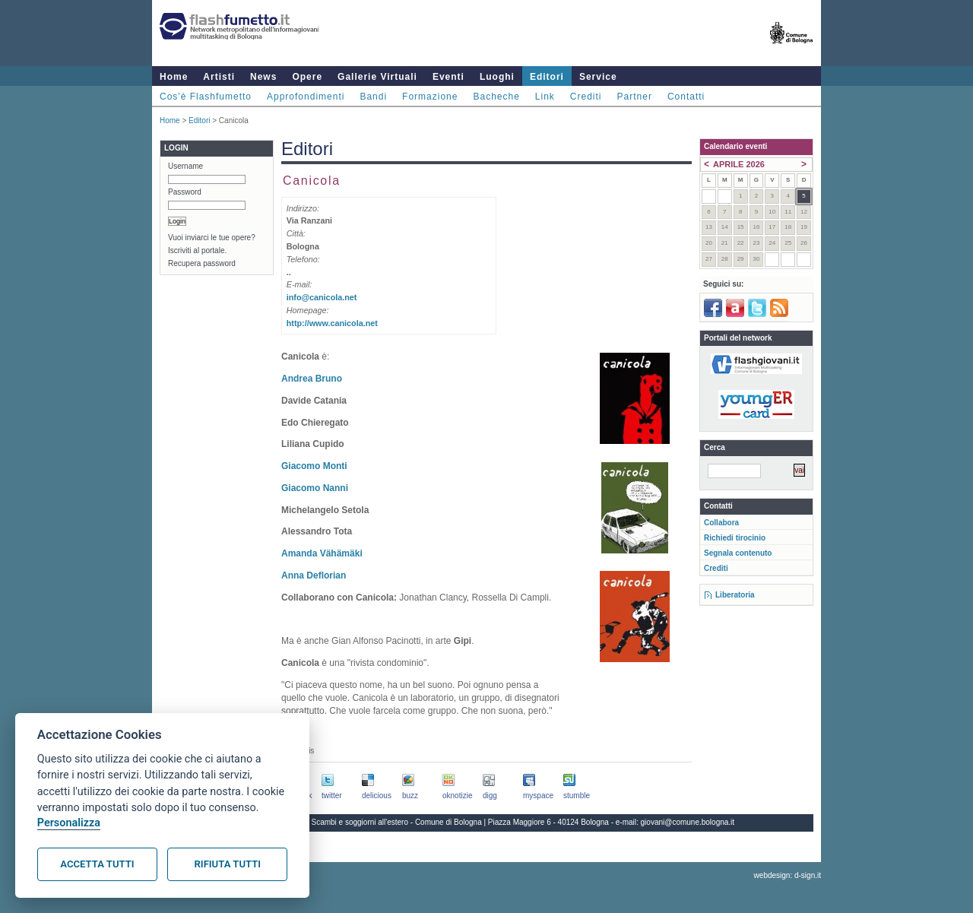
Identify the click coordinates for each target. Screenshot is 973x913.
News (263, 76)
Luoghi (497, 76)
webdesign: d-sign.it (787, 875)
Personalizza (68, 822)
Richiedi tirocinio (734, 538)
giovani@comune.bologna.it (688, 822)
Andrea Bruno (311, 378)
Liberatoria (735, 595)
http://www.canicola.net (332, 323)
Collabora (721, 522)
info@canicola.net (322, 297)
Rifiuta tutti (228, 864)
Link (545, 96)
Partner (634, 96)
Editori (547, 76)
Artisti (219, 76)
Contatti (686, 96)
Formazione (430, 96)
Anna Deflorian (313, 575)
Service (598, 76)
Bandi (373, 96)
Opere (307, 76)
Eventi (448, 76)
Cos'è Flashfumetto (206, 96)
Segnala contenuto (738, 553)
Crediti (586, 96)
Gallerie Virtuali (377, 76)
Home (174, 76)
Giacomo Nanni (314, 488)
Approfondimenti (305, 96)
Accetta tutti (97, 864)
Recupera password (202, 263)
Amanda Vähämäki (322, 553)
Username (185, 166)
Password (184, 192)
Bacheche (496, 96)
